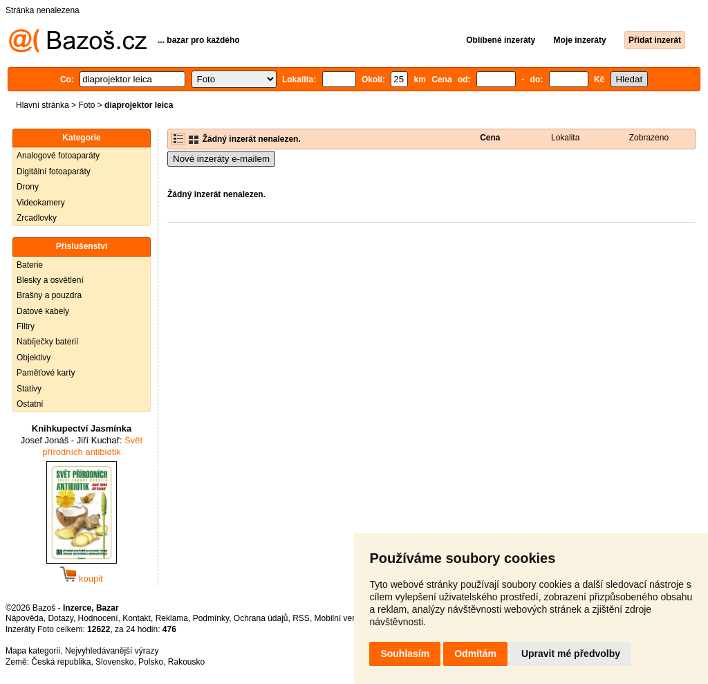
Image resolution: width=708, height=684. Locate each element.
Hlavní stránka (42, 105)
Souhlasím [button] (404, 653)
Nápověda (25, 618)
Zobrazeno (649, 137)
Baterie (30, 265)
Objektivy (33, 357)
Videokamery (41, 202)
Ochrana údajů (261, 618)
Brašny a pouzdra (49, 295)
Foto (86, 105)
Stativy (29, 389)
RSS (301, 618)
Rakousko (186, 662)
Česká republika (61, 662)
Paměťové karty (46, 373)
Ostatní (30, 404)
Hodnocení (98, 618)
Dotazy (60, 618)
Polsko (150, 662)
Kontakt (136, 618)
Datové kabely (43, 311)
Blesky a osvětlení (50, 280)
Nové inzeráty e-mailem (221, 159)
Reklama (172, 618)
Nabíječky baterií (47, 341)
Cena (490, 137)
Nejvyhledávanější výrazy (111, 651)
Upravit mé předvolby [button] (570, 653)
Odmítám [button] (475, 653)
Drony (28, 187)
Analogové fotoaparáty (58, 155)
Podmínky (211, 618)
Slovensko (114, 662)
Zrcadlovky (37, 218)
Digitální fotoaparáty (54, 171)
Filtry (26, 326)
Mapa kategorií (33, 651)
